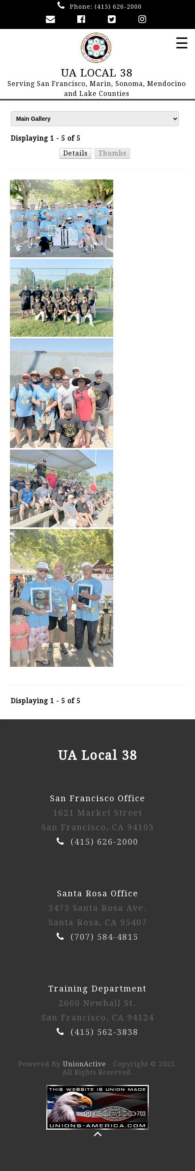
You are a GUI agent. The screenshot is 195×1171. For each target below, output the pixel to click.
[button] (76, 153)
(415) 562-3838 (104, 1032)
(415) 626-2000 (118, 6)
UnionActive (84, 1064)
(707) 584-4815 (104, 937)
